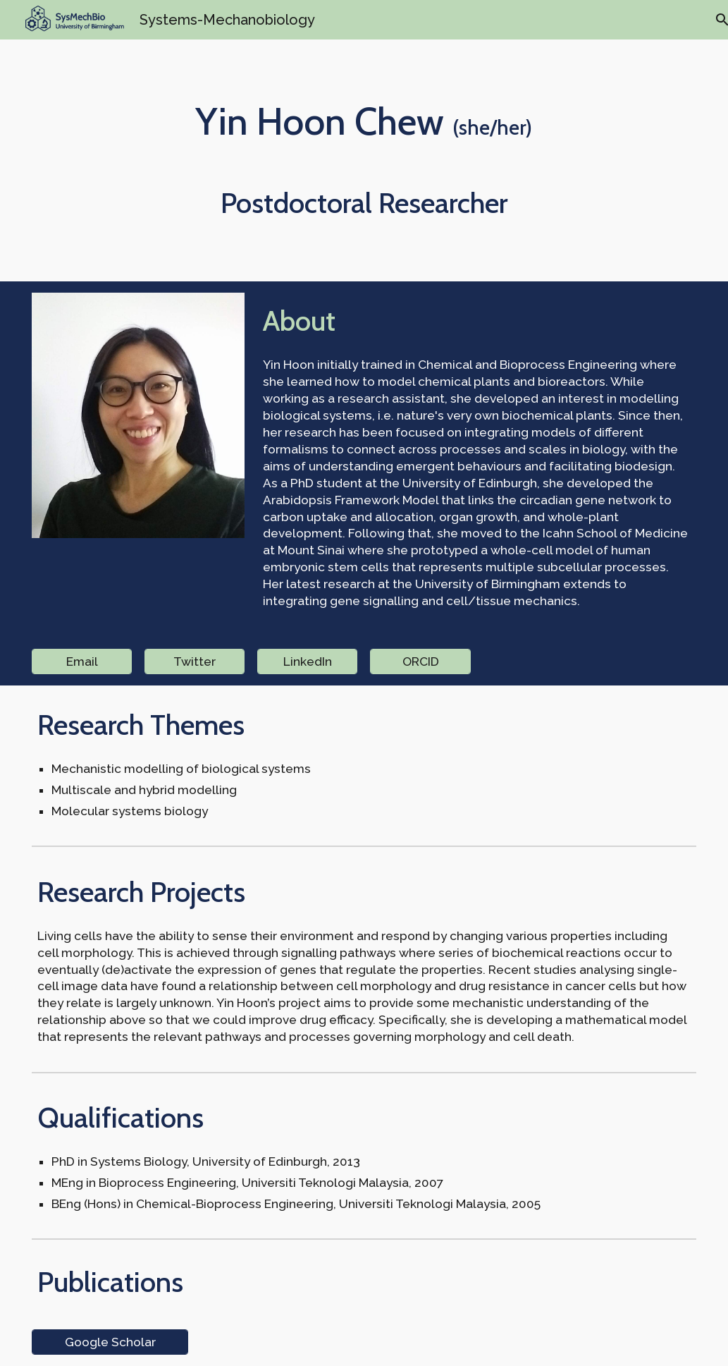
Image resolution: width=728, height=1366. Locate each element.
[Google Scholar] (109, 1342)
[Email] (81, 661)
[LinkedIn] (307, 661)
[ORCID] (420, 661)
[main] (364, 121)
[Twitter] (194, 661)
